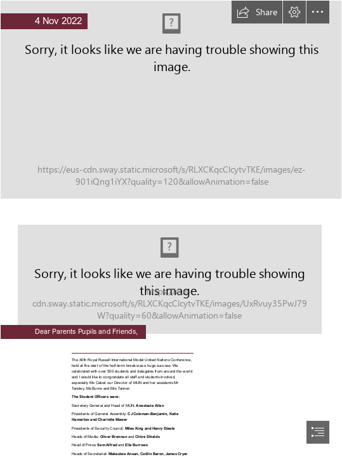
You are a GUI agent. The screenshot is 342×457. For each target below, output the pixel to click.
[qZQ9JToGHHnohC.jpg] (171, 270)
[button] (257, 12)
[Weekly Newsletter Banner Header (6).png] (171, 99)
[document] (171, 228)
